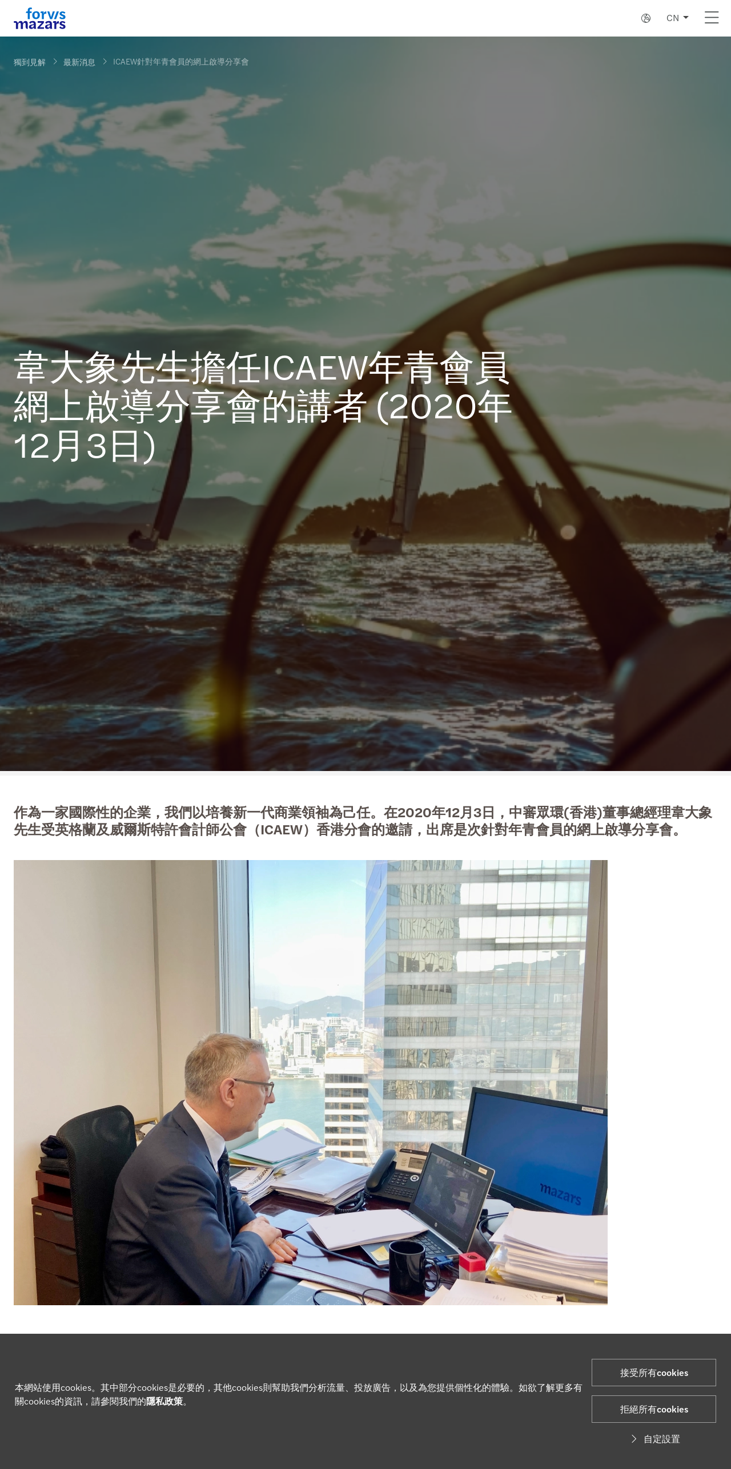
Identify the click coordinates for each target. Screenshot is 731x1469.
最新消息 (79, 61)
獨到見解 (30, 61)
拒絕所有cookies (654, 1408)
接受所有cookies (654, 1372)
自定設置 (654, 1438)
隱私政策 (164, 1400)
